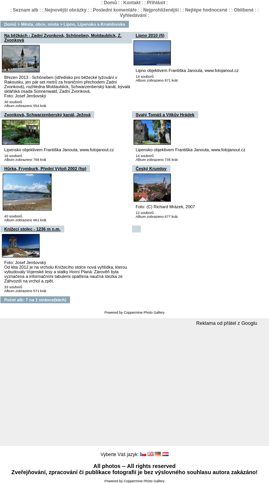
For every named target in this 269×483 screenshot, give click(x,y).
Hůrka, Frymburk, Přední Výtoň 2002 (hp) (45, 168)
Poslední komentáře (115, 10)
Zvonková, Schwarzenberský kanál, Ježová (47, 114)
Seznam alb (25, 10)
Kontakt (131, 2)
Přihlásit (156, 2)
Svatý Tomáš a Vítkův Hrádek (165, 114)
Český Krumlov (151, 168)
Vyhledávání (133, 15)
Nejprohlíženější (161, 10)
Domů (110, 2)
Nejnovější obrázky (66, 10)
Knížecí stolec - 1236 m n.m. (32, 229)
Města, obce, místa (40, 24)
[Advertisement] (134, 386)
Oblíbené (244, 10)
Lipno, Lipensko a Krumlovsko (94, 24)
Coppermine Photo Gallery (144, 312)
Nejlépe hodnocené (206, 10)
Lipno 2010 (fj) (150, 35)
